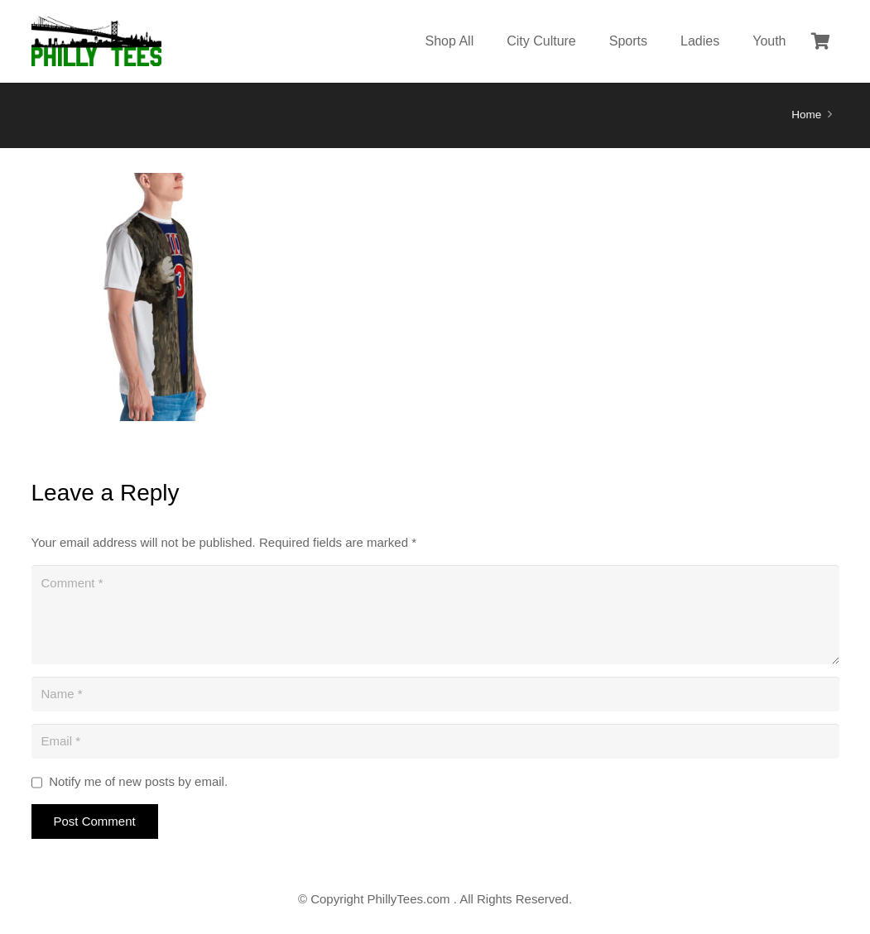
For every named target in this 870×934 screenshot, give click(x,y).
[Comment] (435, 614)
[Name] (435, 694)
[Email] (435, 741)
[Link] (96, 41)
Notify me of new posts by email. (138, 781)
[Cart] (821, 41)
